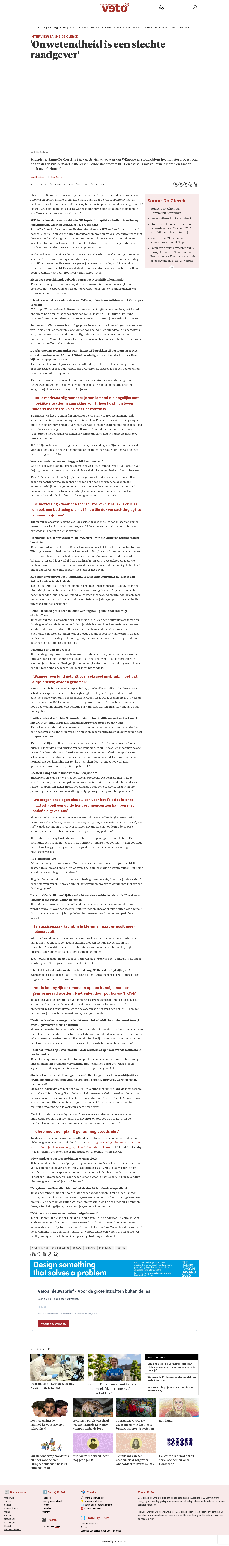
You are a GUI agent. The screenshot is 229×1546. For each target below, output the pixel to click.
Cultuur (148, 27)
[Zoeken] (194, 12)
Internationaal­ (11, 1508)
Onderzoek (161, 27)
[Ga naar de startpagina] (114, 11)
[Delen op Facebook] (175, 184)
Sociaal (95, 27)
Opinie (136, 27)
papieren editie (112, 1530)
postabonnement (103, 1504)
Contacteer (90, 1508)
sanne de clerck (60, 1248)
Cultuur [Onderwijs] (8, 1515)
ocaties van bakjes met (93, 1530)
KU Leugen (9, 1522)
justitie (121, 1248)
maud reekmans (40, 1248)
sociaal (77, 1248)
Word (87, 1497)
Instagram (47, 1501)
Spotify (46, 1511)
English (7, 1526)
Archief (172, 13)
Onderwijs (82, 27)
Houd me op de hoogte (53, 1323)
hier (161, 1515)
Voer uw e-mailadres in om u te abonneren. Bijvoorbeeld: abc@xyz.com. (68, 1314)
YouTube (46, 1508)
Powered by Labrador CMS (114, 1541)
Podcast (184, 27)
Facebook (47, 1497)
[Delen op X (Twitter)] (180, 184)
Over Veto (183, 13)
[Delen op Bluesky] (196, 184)
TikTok (59, 1501)
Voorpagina (44, 27)
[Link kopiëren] (190, 184)
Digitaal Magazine (64, 27)
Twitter (46, 1504)
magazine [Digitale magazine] (90, 1523)
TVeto (173, 27)
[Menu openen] (32, 27)
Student (106, 27)
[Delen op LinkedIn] (185, 184)
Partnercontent (12, 1529)
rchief (84, 1527)
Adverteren (90, 1501)
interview (90, 1248)
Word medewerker (161, 14)
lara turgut (106, 1248)
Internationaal (122, 27)
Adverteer (150, 13)
